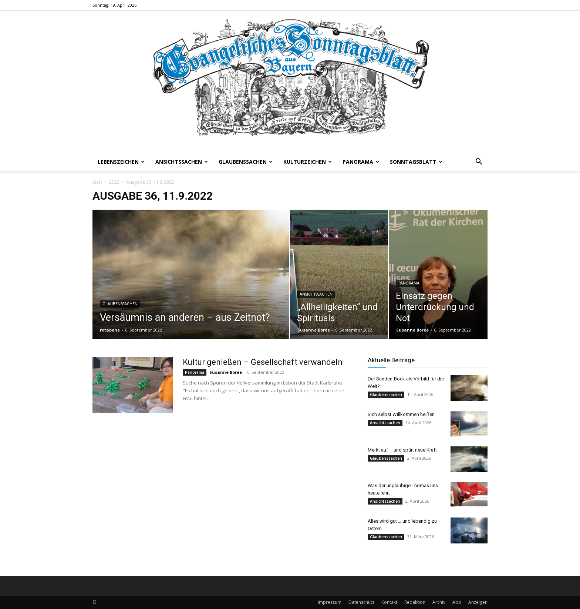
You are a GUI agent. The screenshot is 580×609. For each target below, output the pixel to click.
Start (97, 182)
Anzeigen (478, 602)
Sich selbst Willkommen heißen (401, 414)
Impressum (329, 602)
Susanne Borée (313, 330)
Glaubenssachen (246, 161)
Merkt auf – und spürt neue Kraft (402, 450)
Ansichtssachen (181, 161)
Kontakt (389, 602)
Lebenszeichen (121, 161)
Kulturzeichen (307, 161)
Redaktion (414, 602)
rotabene (110, 330)
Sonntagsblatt (416, 161)
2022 (114, 182)
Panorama (361, 161)
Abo (456, 602)
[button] (479, 162)
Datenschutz (361, 602)
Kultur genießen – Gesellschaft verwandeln (263, 362)
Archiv (438, 602)
